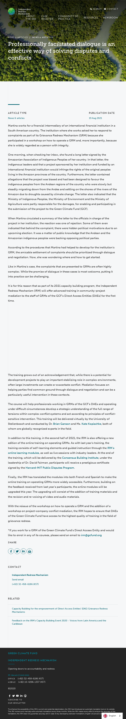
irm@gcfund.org (91, 535)
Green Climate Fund (23, 653)
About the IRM (31, 17)
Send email (18, 579)
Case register (47, 17)
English (109, 716)
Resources (91, 17)
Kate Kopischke (91, 423)
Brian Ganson (61, 423)
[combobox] (112, 716)
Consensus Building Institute (80, 457)
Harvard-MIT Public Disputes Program (50, 467)
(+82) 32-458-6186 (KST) (25, 584)
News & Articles (18, 37)
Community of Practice (68, 17)
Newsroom (110, 17)
